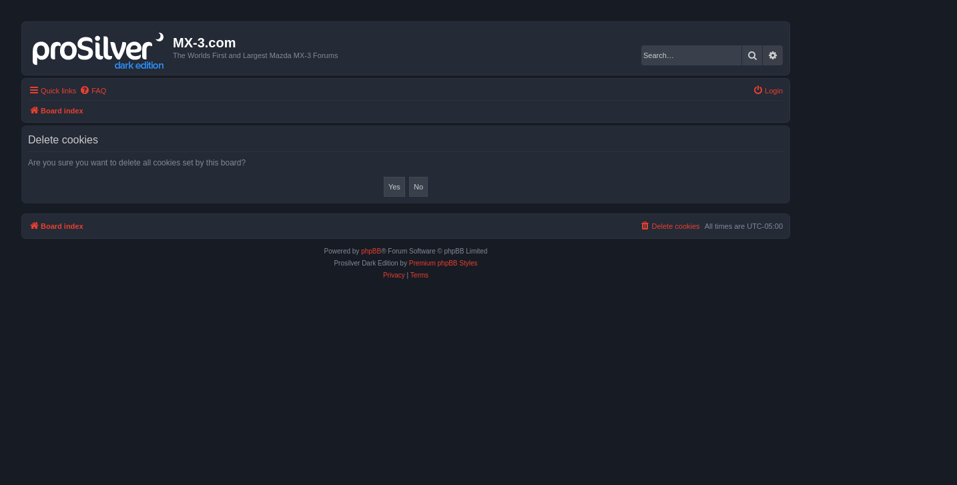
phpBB (371, 251)
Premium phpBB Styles (443, 263)
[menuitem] (92, 91)
